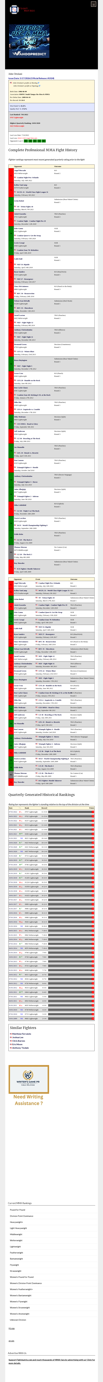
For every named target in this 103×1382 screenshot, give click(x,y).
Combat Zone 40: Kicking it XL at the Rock (33, 395)
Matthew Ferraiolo (21, 1033)
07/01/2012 (13, 979)
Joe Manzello (19, 447)
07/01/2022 (13, 812)
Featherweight (16, 1252)
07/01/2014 (13, 944)
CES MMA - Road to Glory (27, 424)
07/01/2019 (13, 865)
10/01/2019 (13, 860)
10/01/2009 (13, 1019)
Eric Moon (17, 1044)
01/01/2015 (13, 935)
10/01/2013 (13, 957)
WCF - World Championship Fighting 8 (32, 525)
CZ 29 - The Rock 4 (24, 540)
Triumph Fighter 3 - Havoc (27, 482)
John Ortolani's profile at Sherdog (25, 83)
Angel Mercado (31, 138)
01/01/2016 (13, 926)
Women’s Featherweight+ (21, 1289)
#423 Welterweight (17, 126)
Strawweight (15, 1271)
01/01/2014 (13, 953)
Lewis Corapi (19, 243)
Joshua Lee (17, 1037)
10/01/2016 (13, 913)
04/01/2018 (13, 887)
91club (12, 1328)
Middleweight (16, 1234)
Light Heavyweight (18, 1228)
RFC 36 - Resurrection (25, 293)
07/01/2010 (13, 1014)
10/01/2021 (13, 825)
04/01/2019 (13, 869)
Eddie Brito (18, 534)
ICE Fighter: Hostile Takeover (28, 569)
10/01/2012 (13, 975)
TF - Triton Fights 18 (25, 207)
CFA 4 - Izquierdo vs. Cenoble (28, 409)
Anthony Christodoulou (23, 330)
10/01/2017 (13, 895)
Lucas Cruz (18, 373)
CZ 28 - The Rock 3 (24, 554)
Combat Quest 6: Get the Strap (29, 236)
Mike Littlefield (20, 505)
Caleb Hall (18, 259)
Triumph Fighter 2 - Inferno (27, 496)
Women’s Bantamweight (20, 1295)
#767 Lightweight (16, 117)
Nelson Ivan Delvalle (22, 301)
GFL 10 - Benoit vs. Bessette (27, 453)
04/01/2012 (13, 983)
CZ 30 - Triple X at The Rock (28, 511)
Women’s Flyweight (18, 1301)
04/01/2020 (13, 851)
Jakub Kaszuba (20, 214)
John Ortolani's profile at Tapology (25, 86)
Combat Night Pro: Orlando (28, 178)
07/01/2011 (13, 997)
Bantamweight (16, 1258)
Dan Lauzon (18, 460)
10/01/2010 (13, 1010)
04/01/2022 (13, 816)
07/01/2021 (13, 829)
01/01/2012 (13, 988)
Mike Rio (17, 402)
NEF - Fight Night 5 (24, 366)
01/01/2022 (13, 821)
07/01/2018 (13, 882)
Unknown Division (18, 1320)
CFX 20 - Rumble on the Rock (28, 380)
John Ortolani (15, 73)
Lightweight (15, 1246)
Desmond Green (20, 344)
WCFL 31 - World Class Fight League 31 (32, 192)
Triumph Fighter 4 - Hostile (27, 467)
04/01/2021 (13, 834)
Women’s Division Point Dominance (26, 1283)
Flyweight (14, 1265)
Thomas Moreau (20, 547)
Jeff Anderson (19, 431)
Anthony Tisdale (20, 1047)
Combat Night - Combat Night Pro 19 (31, 221)
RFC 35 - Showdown (25, 308)
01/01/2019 (13, 873)
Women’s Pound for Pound (22, 1277)
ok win (11, 1341)
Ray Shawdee (19, 563)
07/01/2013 (13, 961)
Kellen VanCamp (20, 185)
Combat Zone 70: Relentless (27, 250)
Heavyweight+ (16, 1222)
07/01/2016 (13, 917)
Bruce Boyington (20, 360)
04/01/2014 (13, 948)
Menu (93, 4)
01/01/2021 (13, 838)
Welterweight (16, 1240)
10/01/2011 (13, 992)
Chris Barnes (18, 1040)
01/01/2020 (13, 856)
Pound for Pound (17, 1210)
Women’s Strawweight (20, 1307)
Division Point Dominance (21, 1216)
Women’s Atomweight (19, 1314)
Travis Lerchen (20, 518)
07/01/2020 (13, 847)
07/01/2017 (13, 900)
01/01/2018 (13, 891)
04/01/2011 (13, 1001)
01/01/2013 (13, 970)
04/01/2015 (13, 931)
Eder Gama (18, 228)
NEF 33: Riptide (23, 265)
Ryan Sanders (19, 272)
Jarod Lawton (19, 315)
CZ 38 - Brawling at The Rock (28, 438)
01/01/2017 (13, 909)
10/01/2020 (13, 843)
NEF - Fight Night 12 (25, 323)
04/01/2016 (13, 922)
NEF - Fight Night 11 (25, 337)
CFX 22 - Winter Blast (25, 351)
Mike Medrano (20, 417)
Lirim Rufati (19, 201)
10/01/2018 (13, 878)
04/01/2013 (13, 966)
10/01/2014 (13, 939)
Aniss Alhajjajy (20, 489)
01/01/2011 (13, 1005)
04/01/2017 (13, 904)
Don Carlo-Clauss (21, 388)
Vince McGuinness (21, 286)
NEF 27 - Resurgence (25, 279)
